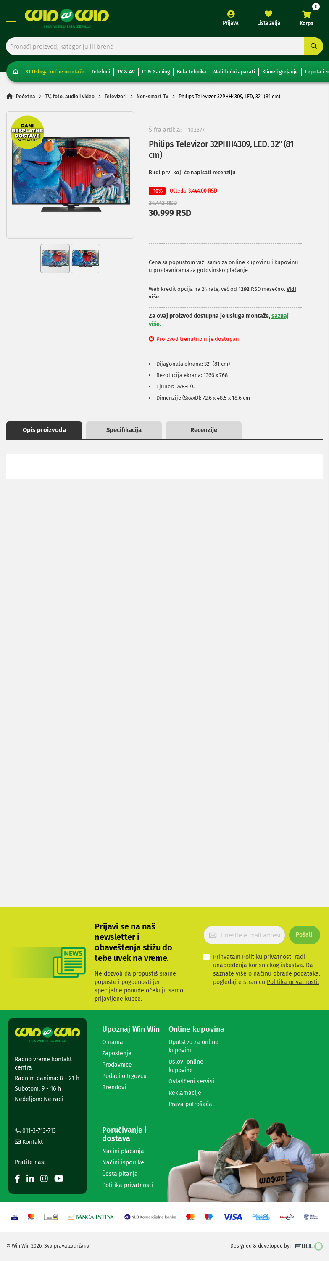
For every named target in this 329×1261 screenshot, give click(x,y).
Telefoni (101, 73)
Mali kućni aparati (234, 73)
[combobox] (164, 47)
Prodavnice (117, 1064)
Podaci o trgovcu (124, 1076)
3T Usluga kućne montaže (55, 73)
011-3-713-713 (35, 1130)
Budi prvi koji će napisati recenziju (192, 174)
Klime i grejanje (280, 73)
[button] (23, 176)
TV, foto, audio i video (70, 98)
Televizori (115, 98)
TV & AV (126, 73)
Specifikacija (124, 431)
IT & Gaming (156, 73)
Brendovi (114, 1087)
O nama (112, 1042)
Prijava (230, 23)
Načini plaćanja (123, 1151)
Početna (25, 98)
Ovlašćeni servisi (191, 1081)
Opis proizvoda (44, 431)
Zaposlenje (117, 1053)
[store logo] (67, 19)
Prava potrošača (190, 1104)
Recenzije (203, 431)
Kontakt (29, 1142)
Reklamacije (184, 1092)
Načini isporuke (123, 1162)
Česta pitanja (120, 1173)
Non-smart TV (152, 98)
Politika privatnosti (127, 1185)
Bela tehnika (191, 73)
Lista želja (268, 23)
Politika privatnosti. (293, 982)
